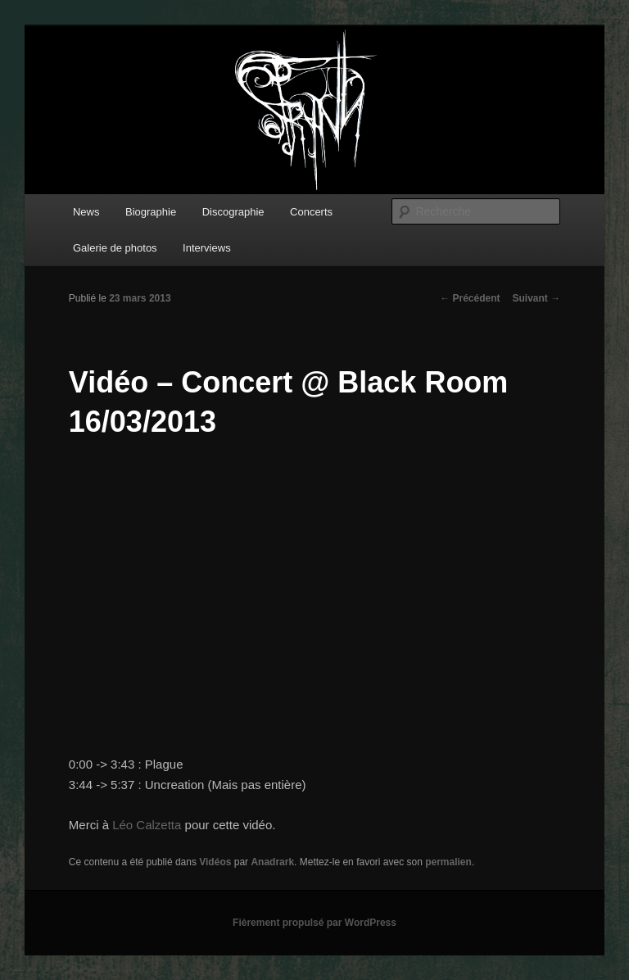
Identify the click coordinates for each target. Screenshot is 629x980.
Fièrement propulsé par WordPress (314, 922)
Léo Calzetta (146, 825)
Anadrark (272, 862)
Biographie (150, 212)
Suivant (537, 298)
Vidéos (215, 862)
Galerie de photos (115, 248)
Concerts (311, 212)
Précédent (470, 298)
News (86, 212)
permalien (448, 862)
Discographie (233, 212)
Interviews (207, 248)
